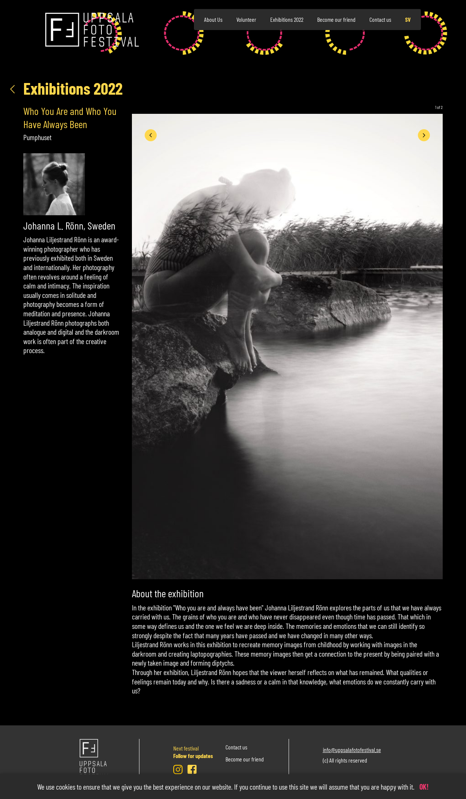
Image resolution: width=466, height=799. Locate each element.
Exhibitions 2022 (286, 19)
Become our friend (336, 19)
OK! (424, 786)
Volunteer (246, 19)
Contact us (380, 19)
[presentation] (151, 135)
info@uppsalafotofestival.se (352, 749)
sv (408, 19)
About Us (213, 19)
